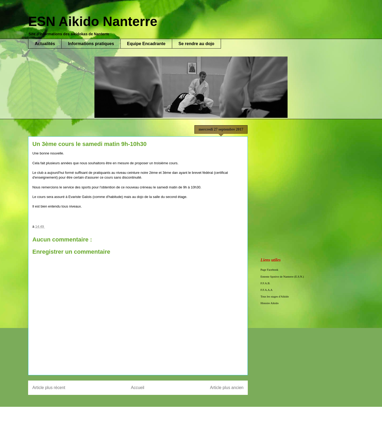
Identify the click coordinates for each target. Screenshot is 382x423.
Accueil (137, 387)
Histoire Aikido (270, 303)
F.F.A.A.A (266, 289)
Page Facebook (269, 269)
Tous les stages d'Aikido (275, 296)
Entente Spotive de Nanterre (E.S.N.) (282, 276)
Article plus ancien (227, 387)
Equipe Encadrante (146, 43)
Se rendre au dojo (196, 43)
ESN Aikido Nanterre (92, 21)
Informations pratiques (91, 43)
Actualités (45, 43)
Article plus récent (48, 387)
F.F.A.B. (265, 283)
